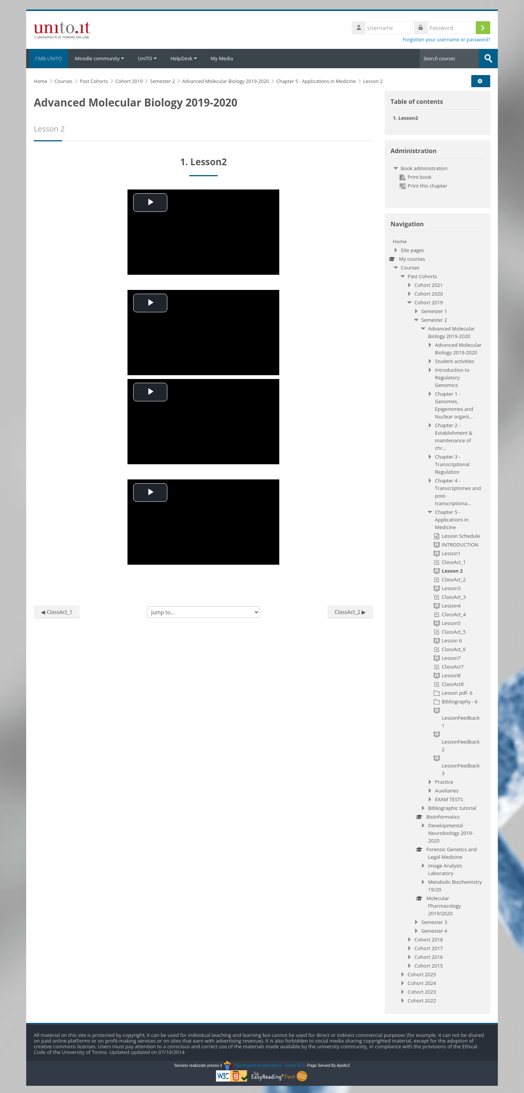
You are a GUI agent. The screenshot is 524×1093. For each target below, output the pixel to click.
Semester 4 (434, 930)
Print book (415, 176)
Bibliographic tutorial (452, 807)
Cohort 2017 (428, 947)
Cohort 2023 (422, 991)
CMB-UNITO (47, 58)
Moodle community (99, 58)
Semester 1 (434, 310)
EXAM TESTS (449, 798)
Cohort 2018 (428, 939)
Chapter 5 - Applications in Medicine (452, 519)
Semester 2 (434, 319)
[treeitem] (437, 176)
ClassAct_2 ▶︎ (350, 611)
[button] (482, 80)
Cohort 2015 (428, 965)
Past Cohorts (422, 275)
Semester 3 (434, 921)
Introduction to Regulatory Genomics (452, 377)
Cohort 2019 (428, 302)
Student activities (454, 360)
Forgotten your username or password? (446, 39)
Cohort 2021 (428, 284)
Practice (444, 781)
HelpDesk (183, 58)
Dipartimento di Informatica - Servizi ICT (263, 1065)
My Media (222, 58)
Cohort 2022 (422, 1000)
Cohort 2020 (428, 293)
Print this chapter (423, 185)
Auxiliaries (446, 790)
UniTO (147, 58)
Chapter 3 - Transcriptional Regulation (452, 464)
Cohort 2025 (422, 974)
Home (400, 241)
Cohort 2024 (422, 982)
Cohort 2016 (428, 956)
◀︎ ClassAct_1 (56, 611)
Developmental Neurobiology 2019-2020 (450, 833)
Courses (410, 267)
